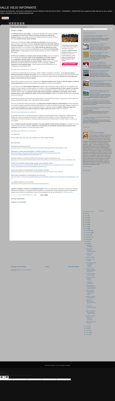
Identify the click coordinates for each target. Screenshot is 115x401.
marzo (87, 330)
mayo (87, 326)
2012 (86, 226)
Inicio (47, 266)
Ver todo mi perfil (87, 166)
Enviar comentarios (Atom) (24, 270)
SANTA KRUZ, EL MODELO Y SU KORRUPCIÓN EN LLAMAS (98, 44)
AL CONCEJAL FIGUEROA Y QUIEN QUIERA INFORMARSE (99, 53)
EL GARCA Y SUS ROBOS (90, 260)
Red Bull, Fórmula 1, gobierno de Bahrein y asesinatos (91, 317)
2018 (86, 213)
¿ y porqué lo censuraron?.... (90, 282)
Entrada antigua (73, 266)
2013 (86, 224)
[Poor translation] (6, 377)
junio (87, 243)
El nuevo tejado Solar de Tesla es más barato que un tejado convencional (101, 81)
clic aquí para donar (67, 192)
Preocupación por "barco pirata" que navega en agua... (91, 287)
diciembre (88, 230)
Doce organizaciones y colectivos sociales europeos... (91, 264)
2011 (86, 228)
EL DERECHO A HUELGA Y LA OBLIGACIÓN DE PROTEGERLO (98, 63)
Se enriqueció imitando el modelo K (91, 307)
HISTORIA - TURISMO (89, 246)
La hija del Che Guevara (89, 254)
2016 (86, 217)
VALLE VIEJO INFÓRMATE (18, 7)
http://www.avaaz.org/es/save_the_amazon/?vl (23, 69)
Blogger (68, 365)
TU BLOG (101, 211)
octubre (88, 234)
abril (87, 328)
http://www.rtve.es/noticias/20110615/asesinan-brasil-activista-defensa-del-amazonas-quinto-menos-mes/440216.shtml (43, 159)
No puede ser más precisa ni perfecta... (90, 278)
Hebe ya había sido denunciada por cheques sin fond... (91, 312)
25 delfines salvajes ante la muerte (90, 274)
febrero (88, 332)
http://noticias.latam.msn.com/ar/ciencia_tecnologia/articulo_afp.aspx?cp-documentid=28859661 (37, 171)
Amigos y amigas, (90, 257)
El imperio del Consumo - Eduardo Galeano (91, 250)
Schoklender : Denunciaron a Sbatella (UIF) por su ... (91, 302)
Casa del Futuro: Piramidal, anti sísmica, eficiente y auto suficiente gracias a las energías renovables (100, 92)
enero (87, 334)
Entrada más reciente (18, 266)
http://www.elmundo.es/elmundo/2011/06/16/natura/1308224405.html (29, 183)
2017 (86, 215)
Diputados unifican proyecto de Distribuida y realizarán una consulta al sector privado (97, 108)
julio (87, 241)
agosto (88, 239)
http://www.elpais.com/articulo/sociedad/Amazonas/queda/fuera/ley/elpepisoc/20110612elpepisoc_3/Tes (39, 148)
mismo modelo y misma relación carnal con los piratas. (90, 292)
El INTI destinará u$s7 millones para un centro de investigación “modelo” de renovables (96, 36)
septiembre (89, 237)
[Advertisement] (93, 197)
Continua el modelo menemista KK (90, 297)
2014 (86, 222)
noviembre (89, 232)
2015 (86, 220)
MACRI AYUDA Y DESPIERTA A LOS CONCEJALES (96, 100)
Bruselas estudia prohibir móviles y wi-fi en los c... (91, 270)
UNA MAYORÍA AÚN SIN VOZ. (91, 322)
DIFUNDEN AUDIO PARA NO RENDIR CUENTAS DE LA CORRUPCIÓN (99, 71)
